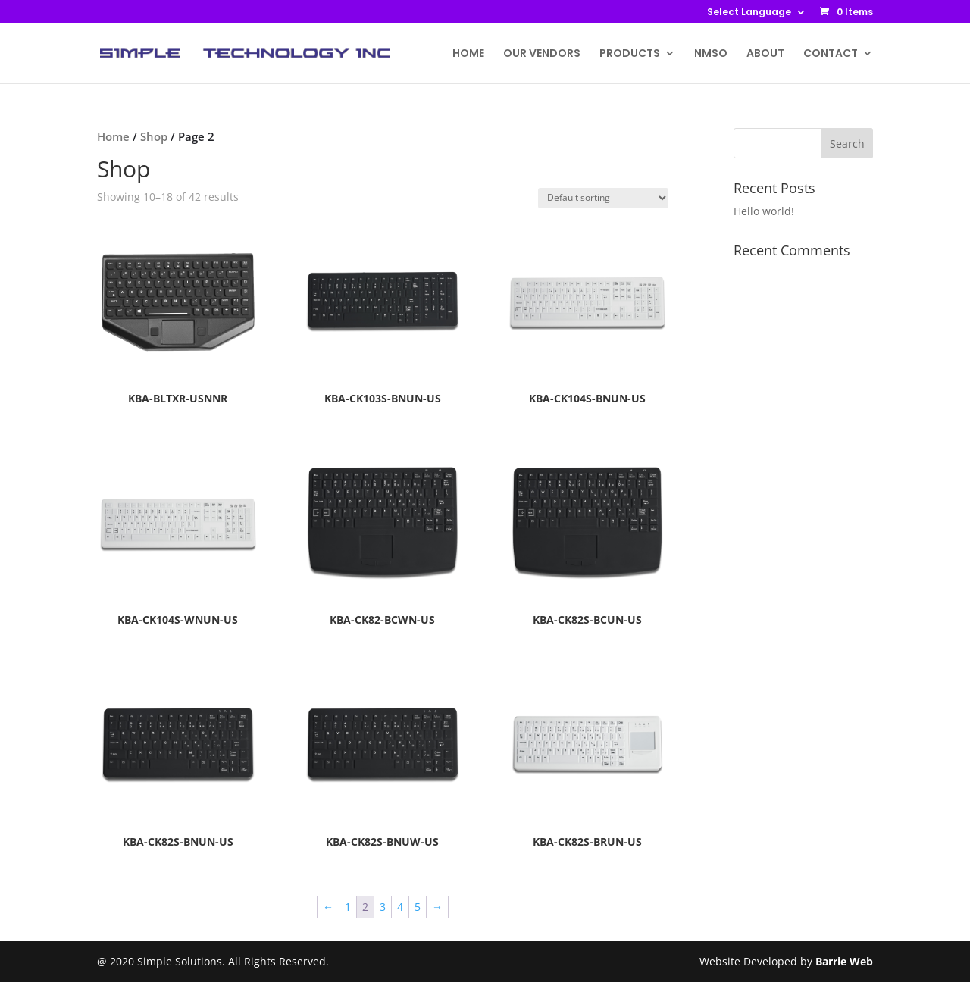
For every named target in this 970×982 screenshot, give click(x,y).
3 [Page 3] (383, 906)
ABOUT (765, 54)
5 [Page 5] (418, 906)
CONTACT (830, 54)
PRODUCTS (629, 54)
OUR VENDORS (541, 54)
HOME (468, 54)
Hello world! (764, 211)
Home (113, 136)
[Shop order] (603, 198)
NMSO (711, 54)
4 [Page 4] (400, 906)
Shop (153, 136)
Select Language (749, 13)
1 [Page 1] (348, 906)
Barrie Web (844, 961)
